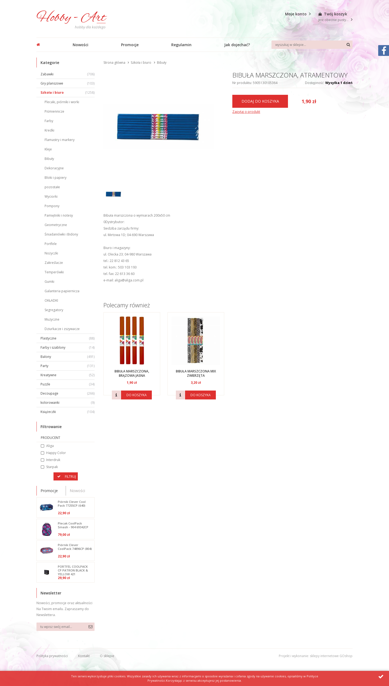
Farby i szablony (68, 347)
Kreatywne (68, 375)
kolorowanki (68, 402)
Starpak (52, 467)
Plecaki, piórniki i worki (62, 102)
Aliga (50, 445)
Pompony (52, 206)
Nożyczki (51, 253)
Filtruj (70, 476)
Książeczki (68, 411)
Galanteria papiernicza (62, 291)
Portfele (51, 243)
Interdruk (53, 460)
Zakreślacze (54, 262)
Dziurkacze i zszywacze (62, 329)
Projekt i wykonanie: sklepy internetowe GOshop (316, 656)
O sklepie (107, 656)
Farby (49, 121)
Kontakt (84, 656)
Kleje (48, 149)
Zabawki (68, 74)
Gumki (49, 281)
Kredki (49, 130)
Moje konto (296, 13)
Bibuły (49, 158)
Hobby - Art (71, 18)
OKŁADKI (51, 300)
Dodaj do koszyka (260, 101)
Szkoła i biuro (68, 92)
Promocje (130, 44)
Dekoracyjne (54, 168)
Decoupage (68, 393)
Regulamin (181, 44)
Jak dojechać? (237, 44)
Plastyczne (68, 338)
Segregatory (54, 310)
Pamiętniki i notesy (59, 215)
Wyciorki (51, 196)
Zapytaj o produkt (246, 111)
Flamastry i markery (60, 139)
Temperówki (54, 272)
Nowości (80, 44)
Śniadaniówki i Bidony (61, 234)
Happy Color (56, 452)
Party (68, 366)
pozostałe (52, 187)
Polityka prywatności (52, 656)
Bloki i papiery (55, 177)
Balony (68, 356)
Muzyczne (52, 319)
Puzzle (68, 384)
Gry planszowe (68, 83)
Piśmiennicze (54, 111)
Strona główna (114, 62)
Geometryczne (56, 225)
